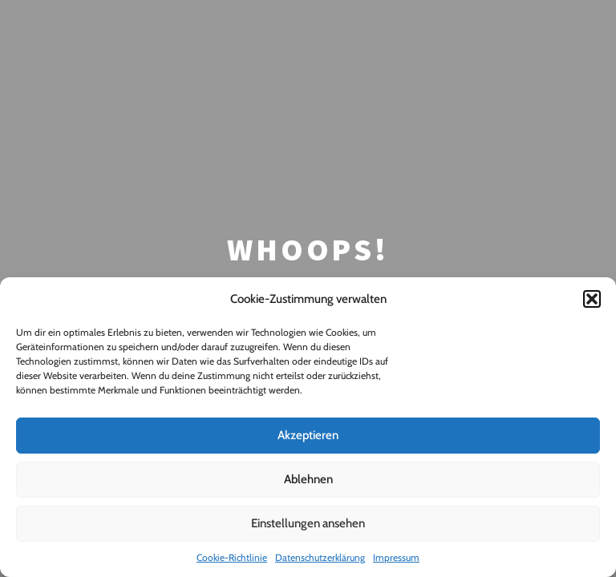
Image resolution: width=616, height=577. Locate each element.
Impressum (396, 557)
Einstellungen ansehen (308, 523)
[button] (592, 299)
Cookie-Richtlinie (232, 557)
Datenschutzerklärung (320, 557)
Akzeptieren (308, 435)
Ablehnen (308, 479)
